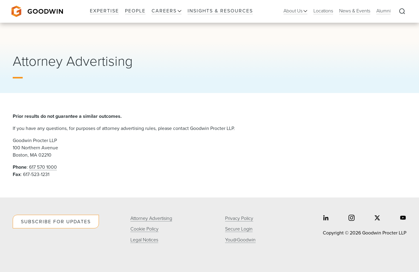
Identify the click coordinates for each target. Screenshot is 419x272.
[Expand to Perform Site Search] (402, 11)
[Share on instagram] (352, 218)
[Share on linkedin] (326, 218)
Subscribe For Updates (56, 221)
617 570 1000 (43, 167)
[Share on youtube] (403, 218)
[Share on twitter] (377, 218)
